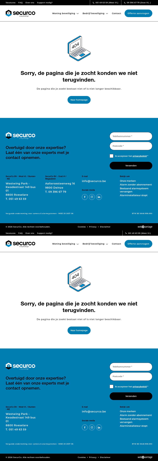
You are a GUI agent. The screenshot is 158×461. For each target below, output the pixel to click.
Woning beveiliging (65, 13)
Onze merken (128, 180)
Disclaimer (105, 227)
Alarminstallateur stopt (133, 195)
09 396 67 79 (137, 2)
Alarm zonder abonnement (136, 184)
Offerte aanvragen (138, 13)
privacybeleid (140, 156)
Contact (116, 13)
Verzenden (131, 165)
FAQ (20, 2)
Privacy (93, 227)
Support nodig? (45, 2)
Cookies (82, 227)
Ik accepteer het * (131, 156)
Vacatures (11, 2)
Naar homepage (79, 99)
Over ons (29, 2)
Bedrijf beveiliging (95, 13)
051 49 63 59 (105, 2)
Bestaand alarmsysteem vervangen (134, 190)
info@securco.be (94, 181)
